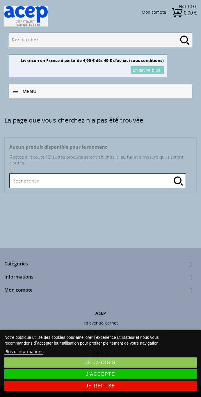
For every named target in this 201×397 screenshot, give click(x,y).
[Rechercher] (100, 40)
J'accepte (100, 374)
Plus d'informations (23, 351)
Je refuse (100, 385)
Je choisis (101, 362)
